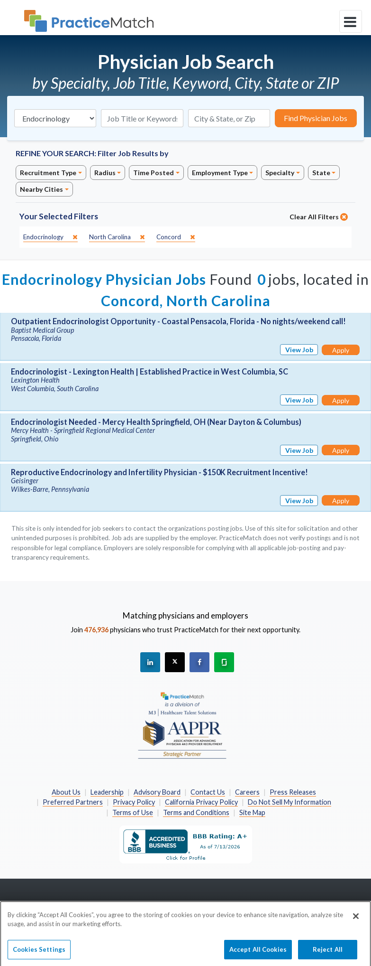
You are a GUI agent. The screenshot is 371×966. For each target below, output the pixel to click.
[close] (50, 237)
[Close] (355, 922)
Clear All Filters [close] (319, 217)
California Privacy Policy (201, 802)
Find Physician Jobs (315, 117)
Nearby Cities (41, 189)
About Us (66, 792)
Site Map (252, 812)
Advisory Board (157, 792)
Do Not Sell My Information (289, 802)
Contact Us (207, 792)
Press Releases (293, 792)
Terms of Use (132, 812)
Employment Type (220, 173)
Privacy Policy (134, 802)
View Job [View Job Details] (299, 350)
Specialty (279, 173)
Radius (105, 173)
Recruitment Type (48, 173)
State (321, 173)
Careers (247, 792)
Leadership (107, 792)
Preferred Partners (73, 802)
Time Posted (153, 173)
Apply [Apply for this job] (340, 350)
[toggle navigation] (350, 21)
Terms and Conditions (196, 812)
